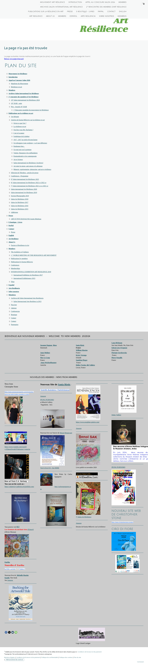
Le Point (7, 569)
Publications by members (19, 258)
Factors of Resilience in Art (20, 245)
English (122, 12)
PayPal (101, 12)
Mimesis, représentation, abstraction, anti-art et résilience (32, 169)
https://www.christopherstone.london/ (122, 522)
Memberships (15, 268)
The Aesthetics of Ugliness (20, 252)
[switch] (6, 489)
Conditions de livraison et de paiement (90, 652)
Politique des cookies (65, 657)
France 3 (22, 569)
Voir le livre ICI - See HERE (49, 468)
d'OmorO (31, 529)
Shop (12, 282)
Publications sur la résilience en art (45, 12)
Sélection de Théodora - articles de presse (24, 173)
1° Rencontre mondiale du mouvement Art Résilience (31, 110)
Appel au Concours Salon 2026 (100, 2)
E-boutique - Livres (85, 12)
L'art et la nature (18, 133)
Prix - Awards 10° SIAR (19, 107)
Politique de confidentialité (49, 657)
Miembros (122, 17)
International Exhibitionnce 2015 (24, 278)
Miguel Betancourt (66, 433)
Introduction (75, 2)
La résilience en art (19, 126)
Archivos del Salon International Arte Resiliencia (27, 298)
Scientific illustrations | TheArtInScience (55, 390)
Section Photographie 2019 (20, 196)
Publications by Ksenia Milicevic (22, 262)
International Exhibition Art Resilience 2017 (28, 275)
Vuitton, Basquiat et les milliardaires (25, 153)
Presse (70, 12)
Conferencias (15, 311)
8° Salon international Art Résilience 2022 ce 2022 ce (28, 183)
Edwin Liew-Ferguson (119, 348)
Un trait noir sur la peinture (22, 149)
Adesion (13, 308)
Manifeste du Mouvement (19, 83)
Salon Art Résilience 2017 (19, 202)
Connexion (140, 662)
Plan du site (77, 657)
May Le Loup (45, 358)
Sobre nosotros (106, 17)
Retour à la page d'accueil (14, 59)
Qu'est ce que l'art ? (19, 123)
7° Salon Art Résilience (83, 517)
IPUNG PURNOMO (47, 400)
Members (62, 17)
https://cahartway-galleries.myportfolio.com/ (19, 486)
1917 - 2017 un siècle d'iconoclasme (25, 140)
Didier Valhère (116, 415)
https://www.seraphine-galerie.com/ (87, 422)
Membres (122, 2)
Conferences (15, 265)
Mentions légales (9, 657)
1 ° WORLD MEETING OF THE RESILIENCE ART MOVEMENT (33, 255)
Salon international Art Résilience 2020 (24, 189)
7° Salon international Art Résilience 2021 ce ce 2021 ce (29, 186)
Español (73, 17)
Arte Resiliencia (88, 17)
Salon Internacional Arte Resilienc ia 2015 (27, 301)
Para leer (14, 305)
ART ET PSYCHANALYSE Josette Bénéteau (26, 219)
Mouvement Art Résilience (52, 2)
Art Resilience (35, 17)
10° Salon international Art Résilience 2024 (25, 100)
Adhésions (14, 212)
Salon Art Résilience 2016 (19, 206)
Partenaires (14, 324)
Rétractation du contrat (14, 660)
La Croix (12, 569)
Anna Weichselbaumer (48, 362)
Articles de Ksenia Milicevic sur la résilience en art (28, 120)
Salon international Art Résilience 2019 (24, 192)
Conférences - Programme (19, 176)
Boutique (14, 315)
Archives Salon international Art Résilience (61, 7)
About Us (50, 17)
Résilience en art (16, 87)
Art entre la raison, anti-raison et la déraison (27, 166)
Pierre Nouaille (117, 358)
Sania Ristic (64, 384)
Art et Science (18, 159)
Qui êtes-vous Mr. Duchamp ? (23, 130)
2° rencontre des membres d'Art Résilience (106, 7)
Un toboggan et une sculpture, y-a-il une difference (30, 143)
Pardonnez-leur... (19, 146)
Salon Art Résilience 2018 (19, 199)
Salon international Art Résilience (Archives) (28, 163)
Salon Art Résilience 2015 (19, 209)
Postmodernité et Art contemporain (24, 156)
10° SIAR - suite (16, 103)
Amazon (10, 580)
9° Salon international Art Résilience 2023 (25, 179)
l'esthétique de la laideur (21, 136)
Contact (111, 12)
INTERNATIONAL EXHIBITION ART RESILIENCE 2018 (31, 272)
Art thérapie (15, 116)
